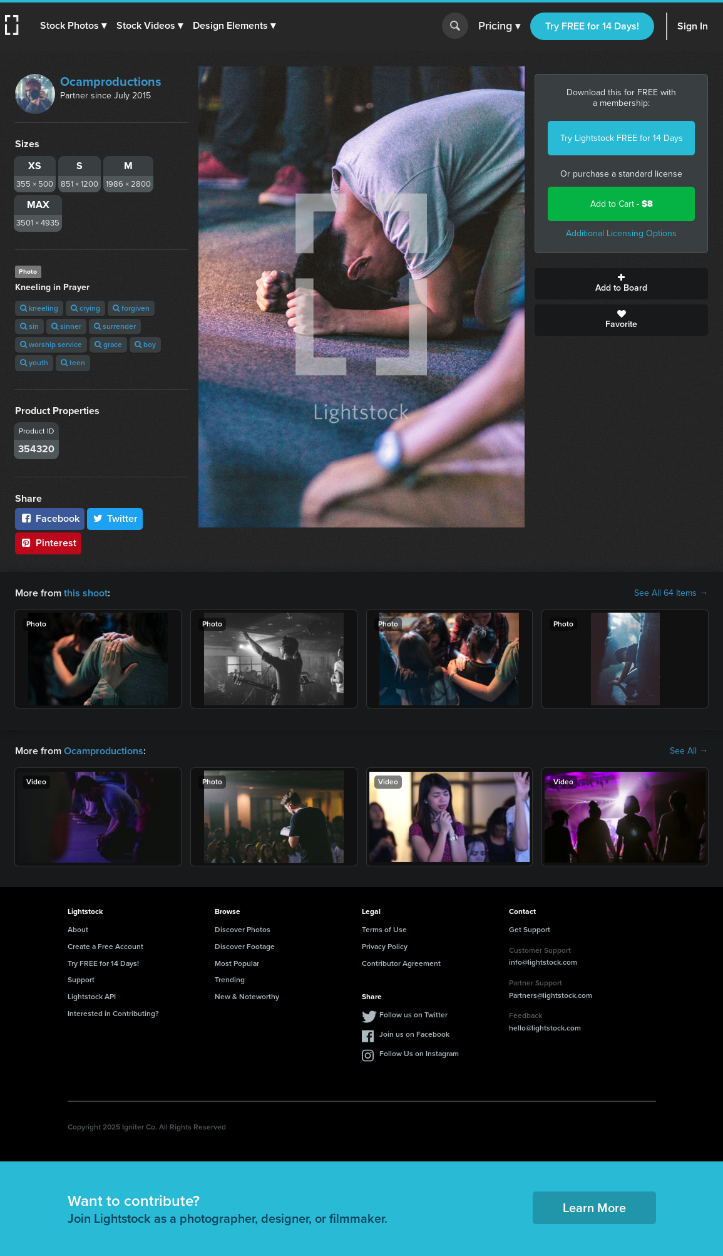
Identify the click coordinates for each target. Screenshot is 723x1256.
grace (108, 344)
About (78, 929)
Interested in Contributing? (113, 1013)
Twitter (115, 518)
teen (73, 362)
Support (81, 979)
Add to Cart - (621, 203)
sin (29, 326)
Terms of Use (384, 929)
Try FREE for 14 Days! (592, 26)
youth (34, 362)
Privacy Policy (385, 946)
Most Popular (237, 963)
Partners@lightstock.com (550, 995)
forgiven (131, 308)
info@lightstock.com (543, 962)
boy (145, 344)
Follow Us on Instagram (419, 1053)
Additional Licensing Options (621, 233)
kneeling (39, 308)
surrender (115, 326)
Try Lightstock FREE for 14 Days (621, 138)
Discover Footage (245, 946)
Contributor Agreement (401, 963)
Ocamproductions (111, 81)
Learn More (594, 1207)
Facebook (49, 518)
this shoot (86, 593)
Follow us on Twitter (413, 1014)
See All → (689, 751)
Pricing (499, 26)
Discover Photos (242, 929)
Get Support (529, 929)
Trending (230, 979)
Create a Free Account (105, 946)
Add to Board (621, 283)
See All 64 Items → (671, 593)
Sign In (692, 26)
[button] (73, 26)
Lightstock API (92, 996)
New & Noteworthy (247, 996)
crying (85, 308)
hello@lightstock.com (545, 1028)
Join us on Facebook (414, 1034)
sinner (66, 326)
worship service (51, 344)
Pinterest (48, 543)
